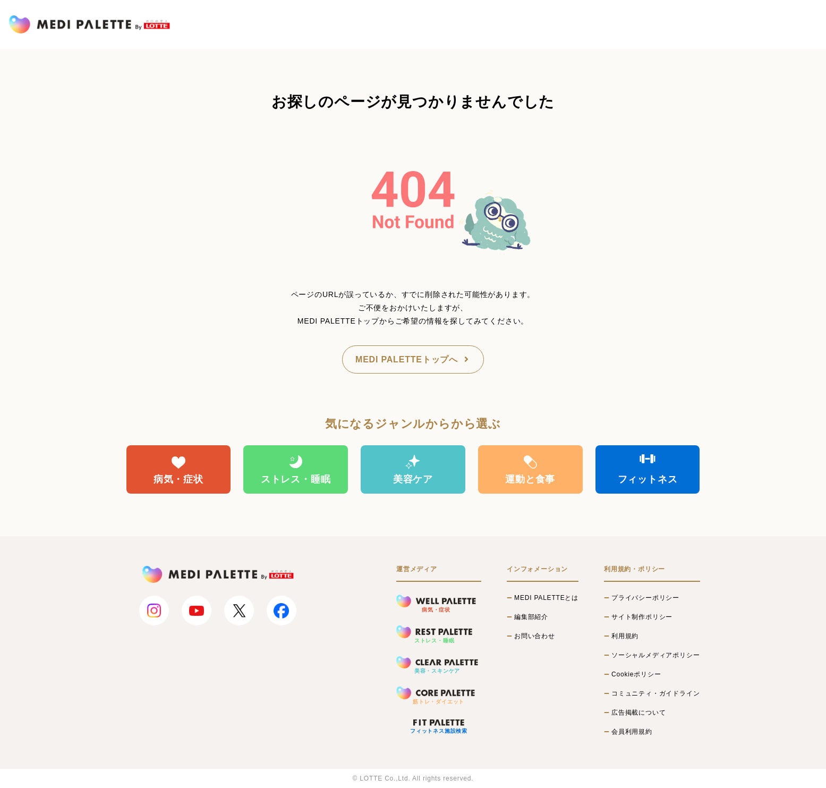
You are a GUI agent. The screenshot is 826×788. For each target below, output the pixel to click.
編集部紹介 (531, 617)
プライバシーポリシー (645, 598)
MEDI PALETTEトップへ (413, 359)
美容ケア (413, 469)
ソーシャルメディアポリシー (655, 655)
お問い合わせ (534, 636)
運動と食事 (530, 469)
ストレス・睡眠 (296, 469)
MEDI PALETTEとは (546, 598)
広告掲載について (638, 712)
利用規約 (624, 636)
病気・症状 (178, 469)
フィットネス (648, 469)
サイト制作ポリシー (641, 617)
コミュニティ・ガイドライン (655, 693)
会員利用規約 (631, 731)
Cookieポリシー (636, 674)
